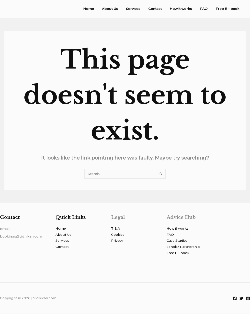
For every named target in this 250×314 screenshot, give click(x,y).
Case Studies (178, 241)
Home (98, 9)
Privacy (117, 241)
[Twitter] (241, 299)
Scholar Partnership (184, 247)
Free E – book (228, 9)
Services (140, 9)
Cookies (118, 235)
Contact (160, 9)
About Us (118, 9)
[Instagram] (248, 299)
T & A (115, 229)
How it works (184, 9)
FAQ (206, 9)
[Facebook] (235, 299)
